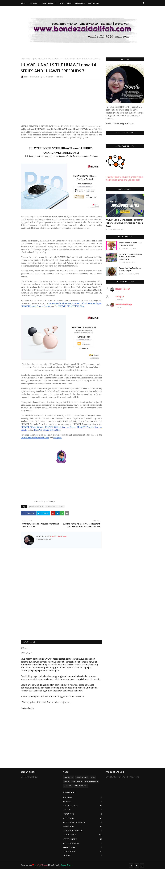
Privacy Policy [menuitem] (65, 3)
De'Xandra (83, 797)
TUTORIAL (83, 855)
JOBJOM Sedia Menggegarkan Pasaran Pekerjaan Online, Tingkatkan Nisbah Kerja (124, 222)
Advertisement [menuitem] (48, 3)
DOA (93, 777)
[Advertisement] (61, 101)
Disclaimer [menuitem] (80, 3)
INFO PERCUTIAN (81, 786)
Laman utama (26, 59)
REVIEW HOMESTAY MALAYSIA (83, 822)
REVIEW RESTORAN (83, 839)
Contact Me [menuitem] (93, 3)
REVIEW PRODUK (83, 834)
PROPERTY (83, 809)
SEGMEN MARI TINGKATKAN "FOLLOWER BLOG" (130, 243)
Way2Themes (42, 865)
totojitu (119, 296)
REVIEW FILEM (83, 818)
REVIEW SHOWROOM (83, 843)
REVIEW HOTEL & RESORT (83, 830)
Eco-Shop (83, 801)
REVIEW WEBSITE (83, 851)
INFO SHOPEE (77, 781)
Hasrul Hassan (122, 288)
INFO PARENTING (91, 781)
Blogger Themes (67, 865)
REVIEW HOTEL (83, 826)
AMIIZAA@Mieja (123, 304)
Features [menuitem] (33, 3)
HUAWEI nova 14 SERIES (54, 507)
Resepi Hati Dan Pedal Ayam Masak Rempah (130, 269)
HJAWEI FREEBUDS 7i (39, 59)
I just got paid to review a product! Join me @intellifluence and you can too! (124, 175)
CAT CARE (68, 786)
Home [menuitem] (23, 3)
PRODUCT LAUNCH (83, 805)
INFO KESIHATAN (82, 777)
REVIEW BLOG (83, 814)
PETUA (66, 781)
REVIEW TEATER (83, 847)
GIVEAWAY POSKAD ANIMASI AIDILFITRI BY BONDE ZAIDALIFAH (130, 256)
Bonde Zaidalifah (31, 77)
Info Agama (68, 777)
